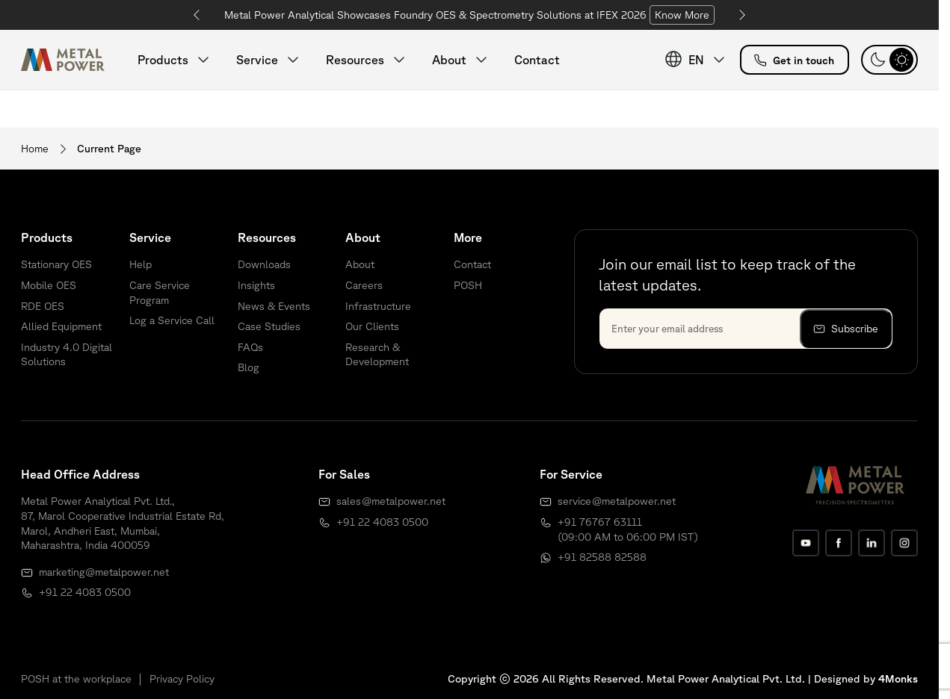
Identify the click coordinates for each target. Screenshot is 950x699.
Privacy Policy (182, 679)
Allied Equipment (61, 326)
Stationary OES (56, 264)
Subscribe (845, 329)
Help (140, 264)
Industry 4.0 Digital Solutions (66, 354)
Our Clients (372, 326)
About (359, 264)
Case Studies (269, 326)
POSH (468, 285)
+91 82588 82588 (602, 557)
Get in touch (793, 60)
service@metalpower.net (617, 501)
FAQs (250, 347)
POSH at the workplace (76, 679)
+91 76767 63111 (600, 522)
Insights (256, 285)
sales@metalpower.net (390, 501)
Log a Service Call (172, 320)
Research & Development (377, 354)
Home (35, 149)
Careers (364, 285)
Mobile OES (48, 285)
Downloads (264, 264)
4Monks (898, 679)
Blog (248, 367)
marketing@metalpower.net (104, 572)
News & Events (274, 306)
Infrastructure (378, 306)
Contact (537, 59)
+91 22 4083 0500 (85, 592)
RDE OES (42, 306)
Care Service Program (159, 292)
